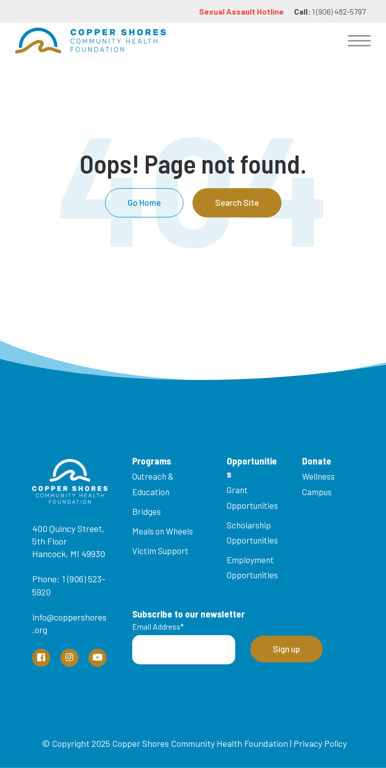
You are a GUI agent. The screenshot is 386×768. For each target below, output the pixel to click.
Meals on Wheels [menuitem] (162, 531)
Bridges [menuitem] (146, 511)
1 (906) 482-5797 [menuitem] (330, 11)
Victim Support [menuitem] (160, 551)
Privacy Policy (320, 743)
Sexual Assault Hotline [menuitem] (241, 11)
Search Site (237, 202)
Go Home (144, 202)
